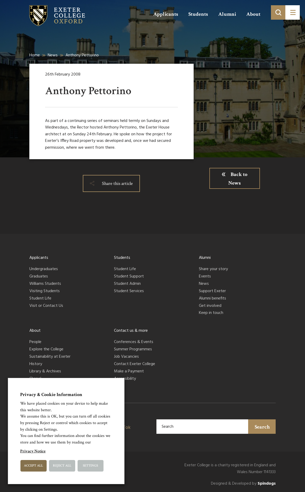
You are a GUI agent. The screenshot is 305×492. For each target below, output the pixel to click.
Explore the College (46, 349)
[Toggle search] (278, 12)
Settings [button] (90, 465)
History (35, 364)
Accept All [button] (33, 465)
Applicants (165, 14)
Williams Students (45, 284)
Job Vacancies (126, 357)
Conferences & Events (133, 342)
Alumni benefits (212, 299)
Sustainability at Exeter (49, 357)
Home (34, 55)
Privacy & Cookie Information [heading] (51, 395)
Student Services (129, 291)
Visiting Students (44, 291)
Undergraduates (43, 269)
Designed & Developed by (243, 484)
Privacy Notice (33, 451)
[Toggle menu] (292, 12)
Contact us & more (131, 330)
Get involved (210, 306)
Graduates (38, 277)
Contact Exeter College (134, 364)
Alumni (227, 14)
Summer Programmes (133, 349)
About (253, 14)
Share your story (213, 269)
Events (205, 277)
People (35, 342)
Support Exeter (212, 291)
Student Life (40, 299)
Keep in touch (211, 313)
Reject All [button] (62, 465)
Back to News (237, 178)
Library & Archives (45, 371)
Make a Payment (129, 371)
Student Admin (127, 284)
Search (262, 427)
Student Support (129, 277)
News (53, 55)
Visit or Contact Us (46, 306)
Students (198, 14)
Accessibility (125, 379)
